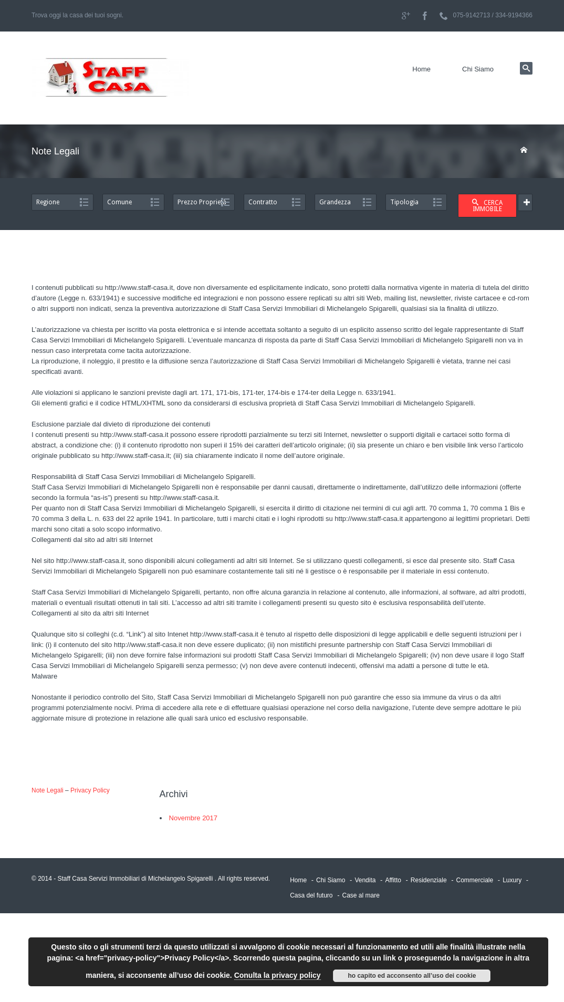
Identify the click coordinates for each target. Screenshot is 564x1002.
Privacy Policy (90, 790)
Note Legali (48, 790)
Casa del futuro (311, 895)
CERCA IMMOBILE (487, 206)
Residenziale (429, 880)
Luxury (512, 880)
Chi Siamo (478, 69)
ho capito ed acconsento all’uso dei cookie (412, 975)
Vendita (364, 880)
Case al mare (360, 895)
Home (421, 69)
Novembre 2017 (193, 818)
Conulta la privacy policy (277, 975)
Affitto (393, 880)
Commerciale (475, 880)
